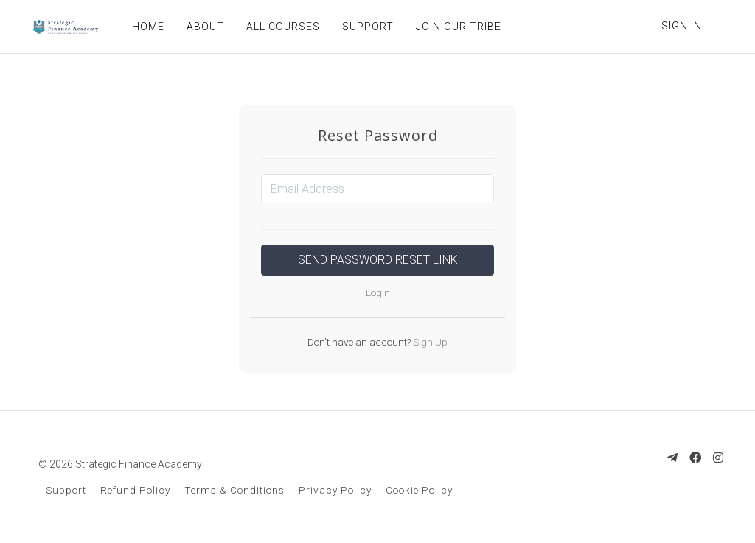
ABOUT (203, 26)
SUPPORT (366, 26)
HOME (146, 26)
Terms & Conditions (234, 490)
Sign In (681, 26)
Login (378, 292)
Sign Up (429, 342)
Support (66, 490)
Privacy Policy (335, 490)
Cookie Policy (419, 490)
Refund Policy (135, 490)
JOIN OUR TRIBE (456, 26)
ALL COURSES (281, 26)
